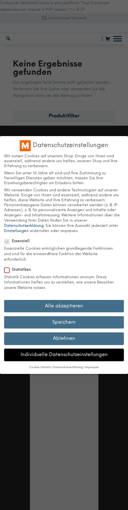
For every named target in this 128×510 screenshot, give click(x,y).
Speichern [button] (64, 322)
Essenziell (19, 241)
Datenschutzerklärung (24, 226)
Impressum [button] (92, 367)
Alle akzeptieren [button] (64, 306)
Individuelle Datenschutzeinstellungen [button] (64, 354)
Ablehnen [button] (64, 338)
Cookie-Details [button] (40, 367)
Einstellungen (16, 231)
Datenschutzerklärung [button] (68, 367)
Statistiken (20, 270)
